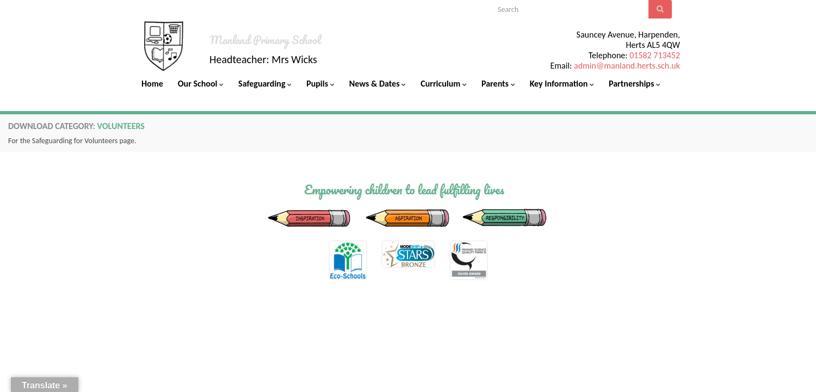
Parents (498, 83)
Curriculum (444, 83)
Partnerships (634, 83)
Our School (201, 83)
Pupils (320, 83)
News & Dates (377, 83)
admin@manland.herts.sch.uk (627, 65)
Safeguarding (265, 83)
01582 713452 (654, 55)
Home (152, 83)
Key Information (562, 83)
